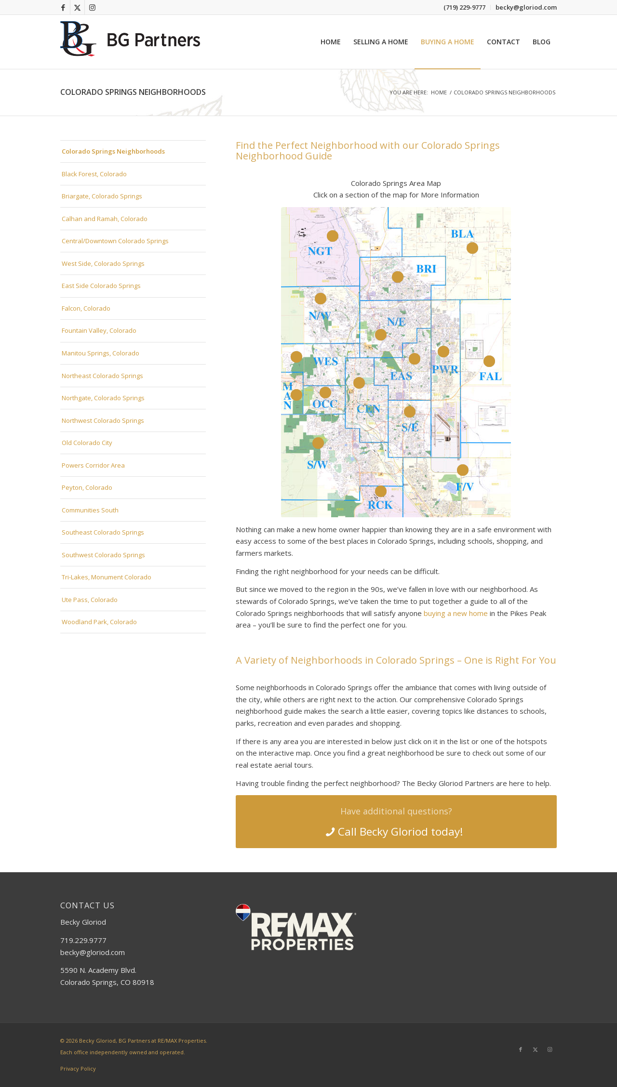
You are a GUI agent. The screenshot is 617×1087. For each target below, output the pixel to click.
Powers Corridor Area (93, 465)
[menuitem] (465, 7)
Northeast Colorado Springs (102, 375)
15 (463, 470)
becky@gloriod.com (92, 952)
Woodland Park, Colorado (99, 621)
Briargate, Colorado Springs (102, 196)
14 (410, 412)
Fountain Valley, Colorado (99, 330)
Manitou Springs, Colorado (100, 353)
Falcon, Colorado (86, 308)
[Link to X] (77, 7)
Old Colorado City (87, 442)
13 (318, 443)
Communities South (90, 510)
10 (296, 357)
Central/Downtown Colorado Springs (115, 240)
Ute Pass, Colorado (90, 599)
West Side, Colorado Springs (103, 263)
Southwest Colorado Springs (103, 554)
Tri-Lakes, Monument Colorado (106, 577)
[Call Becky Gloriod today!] (396, 821)
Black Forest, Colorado (94, 174)
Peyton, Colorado (87, 487)
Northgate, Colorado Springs (103, 397)
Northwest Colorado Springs (103, 420)
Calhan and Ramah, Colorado (105, 218)
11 (296, 395)
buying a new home (456, 613)
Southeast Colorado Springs (103, 532)
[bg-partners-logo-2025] (132, 42)
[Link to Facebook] (63, 7)
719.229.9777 (83, 940)
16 (381, 491)
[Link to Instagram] (92, 7)
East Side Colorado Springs (101, 285)
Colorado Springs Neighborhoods (133, 92)
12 (325, 392)
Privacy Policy (78, 1068)
